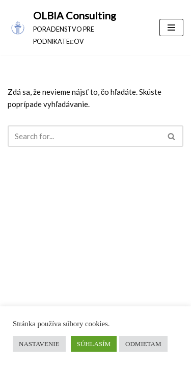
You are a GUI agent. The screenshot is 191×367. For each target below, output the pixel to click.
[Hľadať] (84, 136)
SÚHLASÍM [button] (94, 344)
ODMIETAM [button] (143, 344)
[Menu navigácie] (171, 27)
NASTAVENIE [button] (39, 344)
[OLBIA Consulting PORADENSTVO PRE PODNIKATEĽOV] (76, 27)
